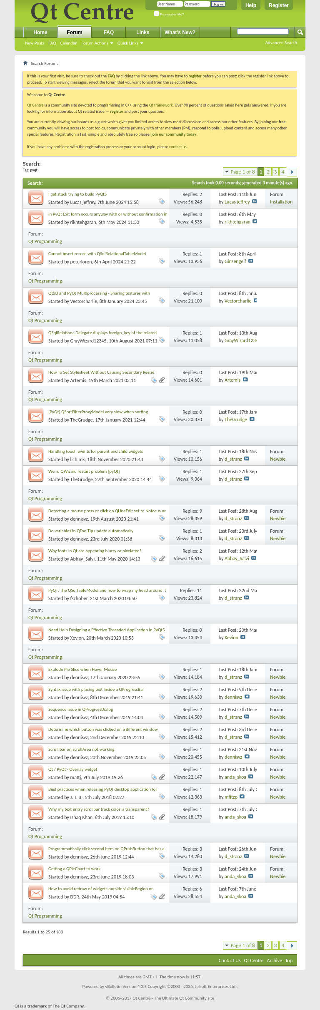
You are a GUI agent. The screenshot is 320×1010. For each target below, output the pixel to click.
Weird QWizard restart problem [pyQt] (84, 471)
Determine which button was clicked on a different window (103, 729)
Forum (74, 32)
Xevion (77, 638)
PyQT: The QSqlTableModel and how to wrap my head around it (107, 590)
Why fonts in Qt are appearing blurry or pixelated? (95, 550)
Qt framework (161, 105)
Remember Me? (169, 14)
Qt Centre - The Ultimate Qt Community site (173, 998)
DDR (74, 897)
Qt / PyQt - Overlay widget (72, 769)
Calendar (68, 43)
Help (250, 5)
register (116, 111)
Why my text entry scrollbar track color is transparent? (98, 809)
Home (40, 32)
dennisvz (79, 519)
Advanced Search (281, 42)
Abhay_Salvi (82, 559)
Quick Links (128, 43)
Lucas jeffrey (82, 202)
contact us (178, 146)
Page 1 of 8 (243, 172)
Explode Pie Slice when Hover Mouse (82, 669)
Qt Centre (35, 105)
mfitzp (231, 797)
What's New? (180, 32)
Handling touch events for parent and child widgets (95, 451)
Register (279, 5)
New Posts (34, 43)
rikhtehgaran (83, 222)
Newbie (277, 459)
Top (288, 960)
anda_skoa (235, 777)
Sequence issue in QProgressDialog (80, 709)
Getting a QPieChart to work (74, 868)
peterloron (81, 262)
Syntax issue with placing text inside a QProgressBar (96, 689)
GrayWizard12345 (88, 341)
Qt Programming (45, 241)
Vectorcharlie (83, 301)
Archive (274, 960)
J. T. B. (76, 797)
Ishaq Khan (81, 817)
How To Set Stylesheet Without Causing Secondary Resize (101, 372)
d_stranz (233, 459)
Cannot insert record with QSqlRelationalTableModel (97, 253)
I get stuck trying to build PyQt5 (77, 194)
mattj (75, 777)
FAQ (52, 43)
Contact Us (230, 960)
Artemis (78, 380)
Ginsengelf (235, 261)
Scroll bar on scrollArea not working (81, 749)
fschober (79, 598)
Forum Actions (94, 43)
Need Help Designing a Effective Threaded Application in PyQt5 (106, 630)
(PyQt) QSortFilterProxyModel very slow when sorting (98, 411)
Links (142, 32)
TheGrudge (81, 420)
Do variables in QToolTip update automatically (90, 531)
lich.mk (77, 459)
